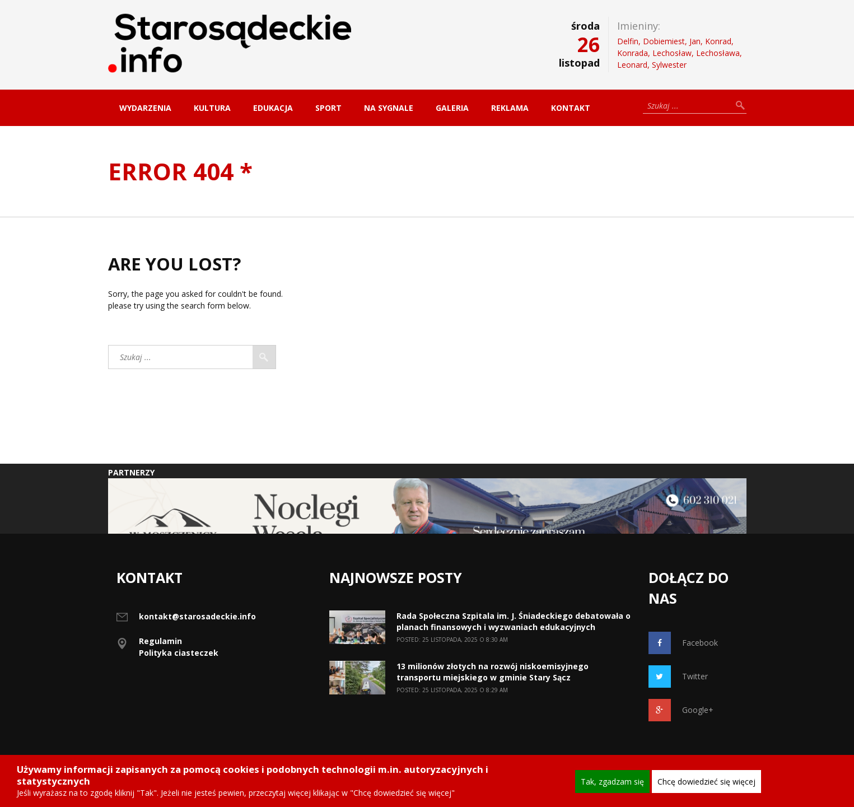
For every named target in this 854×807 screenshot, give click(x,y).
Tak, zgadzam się (612, 781)
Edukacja (273, 107)
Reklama (510, 107)
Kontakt (570, 107)
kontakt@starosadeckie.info (197, 616)
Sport (328, 107)
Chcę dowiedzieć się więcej (706, 781)
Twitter (678, 676)
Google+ (680, 710)
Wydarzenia (145, 107)
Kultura (212, 107)
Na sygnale (388, 107)
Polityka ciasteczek (178, 652)
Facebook (683, 643)
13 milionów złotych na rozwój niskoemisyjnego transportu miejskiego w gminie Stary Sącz (492, 672)
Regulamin (160, 641)
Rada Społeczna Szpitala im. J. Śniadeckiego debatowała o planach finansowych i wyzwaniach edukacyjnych (513, 621)
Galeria (452, 107)
